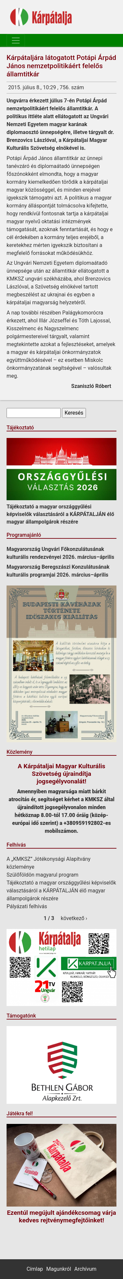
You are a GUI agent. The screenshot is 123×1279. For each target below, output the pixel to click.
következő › (74, 918)
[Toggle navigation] (16, 40)
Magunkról (58, 1269)
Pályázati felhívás (27, 906)
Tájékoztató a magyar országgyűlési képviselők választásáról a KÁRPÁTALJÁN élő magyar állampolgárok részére (60, 514)
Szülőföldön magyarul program (42, 875)
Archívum (85, 1269)
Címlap (35, 1269)
